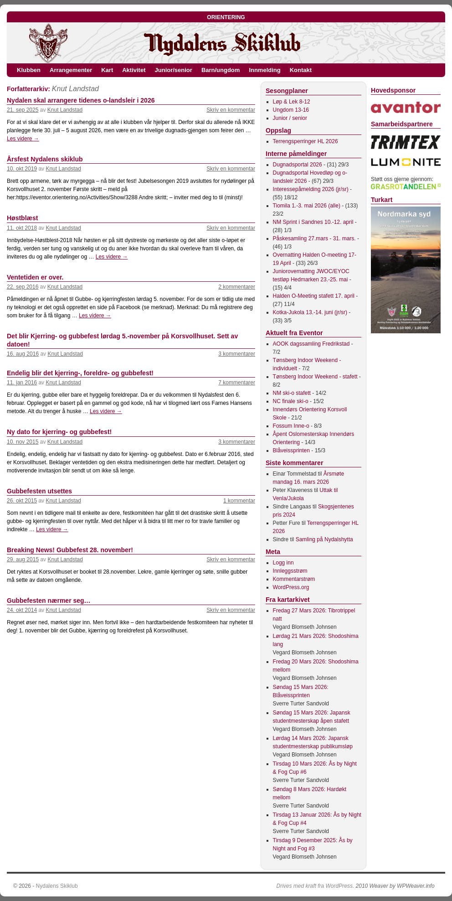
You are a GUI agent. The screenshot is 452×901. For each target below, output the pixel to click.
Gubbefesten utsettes (39, 491)
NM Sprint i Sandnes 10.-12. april (313, 222)
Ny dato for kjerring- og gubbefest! (59, 431)
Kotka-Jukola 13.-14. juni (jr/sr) (310, 312)
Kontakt (301, 70)
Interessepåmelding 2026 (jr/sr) (311, 189)
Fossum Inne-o (291, 426)
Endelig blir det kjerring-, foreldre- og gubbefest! (80, 373)
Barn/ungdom (220, 70)
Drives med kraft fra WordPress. (315, 886)
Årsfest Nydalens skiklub (45, 159)
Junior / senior (290, 118)
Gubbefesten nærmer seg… (49, 600)
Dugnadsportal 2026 (297, 164)
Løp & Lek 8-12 (291, 101)
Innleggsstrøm (290, 571)
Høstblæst (22, 218)
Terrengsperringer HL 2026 (305, 141)
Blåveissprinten (291, 450)
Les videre (23, 138)
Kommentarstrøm (294, 579)
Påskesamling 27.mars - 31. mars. (314, 238)
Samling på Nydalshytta (324, 539)
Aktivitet (133, 70)
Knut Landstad (75, 89)
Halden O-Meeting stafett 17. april (313, 296)
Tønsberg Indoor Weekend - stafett (315, 376)
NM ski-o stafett (292, 393)
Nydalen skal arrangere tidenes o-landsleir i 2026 (80, 100)
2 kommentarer (236, 287)
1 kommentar (239, 500)
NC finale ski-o (290, 401)
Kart (107, 70)
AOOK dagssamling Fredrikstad (311, 344)
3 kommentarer (236, 354)
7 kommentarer (236, 382)
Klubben (29, 70)
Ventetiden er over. (35, 277)
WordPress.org (291, 587)
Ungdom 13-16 (291, 110)
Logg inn (283, 562)
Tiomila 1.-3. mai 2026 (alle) (306, 205)
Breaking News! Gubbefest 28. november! (70, 550)
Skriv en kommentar (230, 110)
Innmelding (264, 70)
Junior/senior (173, 70)
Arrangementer (71, 70)
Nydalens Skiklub (57, 886)
